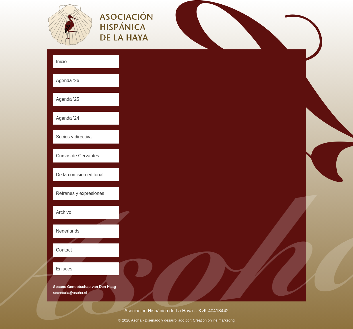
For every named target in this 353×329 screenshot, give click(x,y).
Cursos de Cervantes (77, 155)
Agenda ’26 (67, 80)
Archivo (63, 212)
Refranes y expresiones (80, 193)
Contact (64, 249)
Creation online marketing (214, 320)
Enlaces (64, 268)
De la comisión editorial (79, 174)
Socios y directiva (74, 136)
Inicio (61, 61)
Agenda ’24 (67, 118)
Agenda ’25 (67, 99)
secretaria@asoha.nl (70, 293)
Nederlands (67, 231)
